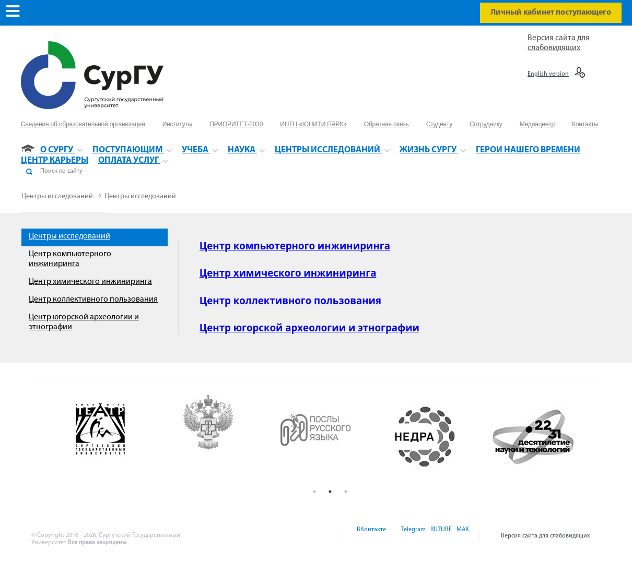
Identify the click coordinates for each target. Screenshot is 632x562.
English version (548, 74)
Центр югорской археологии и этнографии (309, 327)
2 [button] (330, 491)
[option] (114, 437)
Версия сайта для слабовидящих (545, 536)
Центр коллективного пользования (93, 299)
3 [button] (346, 491)
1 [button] (314, 491)
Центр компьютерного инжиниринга (295, 245)
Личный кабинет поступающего (550, 12)
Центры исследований (58, 196)
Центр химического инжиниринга (90, 282)
